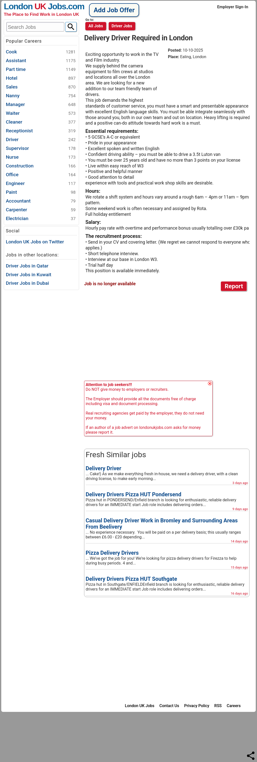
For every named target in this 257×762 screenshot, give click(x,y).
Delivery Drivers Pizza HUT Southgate (131, 579)
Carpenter (41, 210)
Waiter (41, 113)
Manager (41, 105)
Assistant (41, 61)
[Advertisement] (208, 78)
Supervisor (41, 148)
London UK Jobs (139, 705)
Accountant (41, 201)
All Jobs (95, 26)
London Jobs (35, 6)
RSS (218, 705)
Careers (234, 705)
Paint (41, 192)
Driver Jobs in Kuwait (28, 274)
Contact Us (169, 705)
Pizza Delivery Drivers (112, 553)
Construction (41, 166)
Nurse (41, 157)
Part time (41, 69)
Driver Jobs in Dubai (27, 283)
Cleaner (41, 122)
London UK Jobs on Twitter (35, 242)
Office (41, 175)
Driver (41, 140)
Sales (41, 87)
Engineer (41, 183)
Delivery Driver (103, 468)
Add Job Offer (114, 10)
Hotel (41, 78)
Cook (41, 52)
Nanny (41, 96)
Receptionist (41, 131)
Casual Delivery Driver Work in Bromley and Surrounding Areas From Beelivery (162, 523)
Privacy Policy (196, 705)
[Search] (71, 27)
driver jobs (122, 26)
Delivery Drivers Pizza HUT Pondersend (133, 494)
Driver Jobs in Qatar (27, 266)
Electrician (41, 219)
